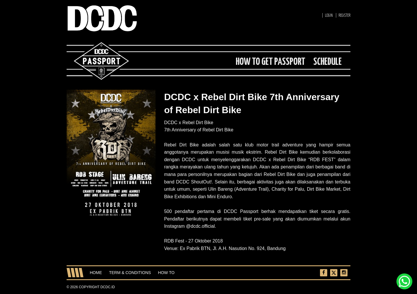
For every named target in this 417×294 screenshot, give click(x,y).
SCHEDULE (327, 62)
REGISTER (344, 16)
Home (96, 272)
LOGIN (329, 16)
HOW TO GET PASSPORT (270, 62)
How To (166, 272)
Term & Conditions (130, 272)
